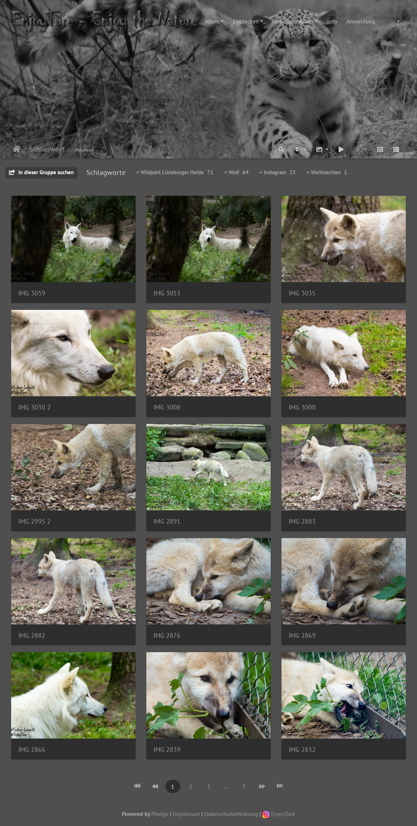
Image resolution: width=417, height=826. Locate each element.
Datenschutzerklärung (231, 813)
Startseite (17, 149)
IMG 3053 (166, 293)
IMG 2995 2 (34, 521)
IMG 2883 (302, 521)
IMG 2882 (31, 635)
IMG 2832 (302, 749)
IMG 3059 (31, 293)
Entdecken (246, 21)
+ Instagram (278, 172)
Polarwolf (84, 150)
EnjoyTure (278, 813)
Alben (212, 21)
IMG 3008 (166, 407)
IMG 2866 (31, 749)
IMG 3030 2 (34, 407)
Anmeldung (361, 21)
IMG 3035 (302, 293)
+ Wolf (236, 172)
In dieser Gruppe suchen (41, 172)
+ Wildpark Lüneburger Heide (175, 172)
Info (332, 21)
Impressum (186, 813)
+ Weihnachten (327, 172)
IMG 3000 (302, 407)
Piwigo (159, 813)
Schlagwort (47, 149)
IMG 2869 (302, 635)
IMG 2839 (166, 749)
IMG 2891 (166, 521)
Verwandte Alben (292, 21)
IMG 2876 (166, 635)
